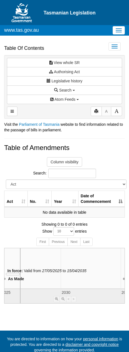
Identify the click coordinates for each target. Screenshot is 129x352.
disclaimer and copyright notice (92, 344)
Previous (58, 242)
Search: (64, 173)
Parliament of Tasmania (39, 124)
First (42, 242)
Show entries (64, 231)
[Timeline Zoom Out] (63, 299)
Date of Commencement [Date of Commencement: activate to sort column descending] (96, 199)
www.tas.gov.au (21, 30)
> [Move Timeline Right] (74, 299)
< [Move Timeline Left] (69, 299)
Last (86, 242)
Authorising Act (64, 72)
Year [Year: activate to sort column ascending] (58, 201)
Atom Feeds (64, 99)
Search (64, 90)
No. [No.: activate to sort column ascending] (33, 201)
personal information (100, 339)
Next (73, 242)
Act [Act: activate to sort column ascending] (10, 201)
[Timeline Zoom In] (56, 299)
